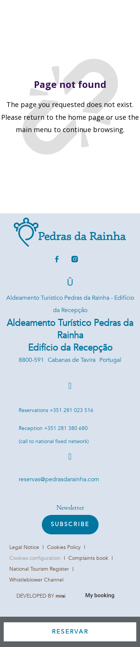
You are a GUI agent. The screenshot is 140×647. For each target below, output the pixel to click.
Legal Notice (24, 547)
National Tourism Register (39, 569)
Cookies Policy (64, 547)
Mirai (60, 596)
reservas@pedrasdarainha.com (59, 479)
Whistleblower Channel (36, 579)
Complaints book (88, 558)
